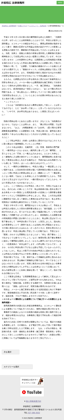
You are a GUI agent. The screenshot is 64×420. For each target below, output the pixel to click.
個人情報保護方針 (33, 401)
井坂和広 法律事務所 (12, 3)
